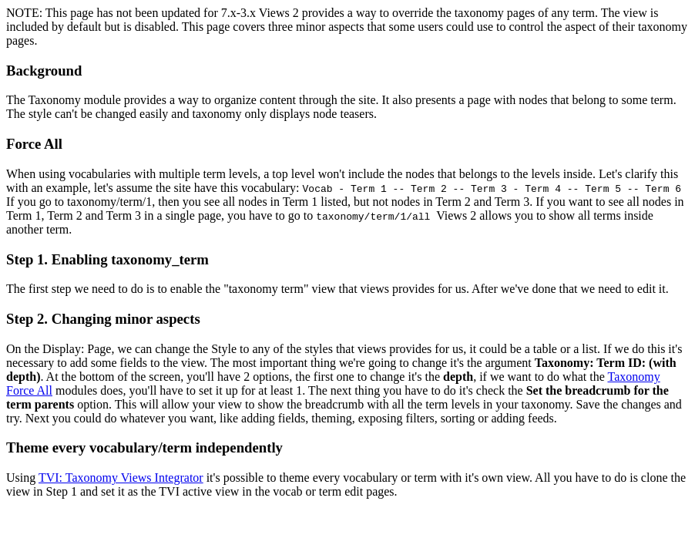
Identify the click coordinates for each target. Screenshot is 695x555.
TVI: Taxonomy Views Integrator (121, 477)
